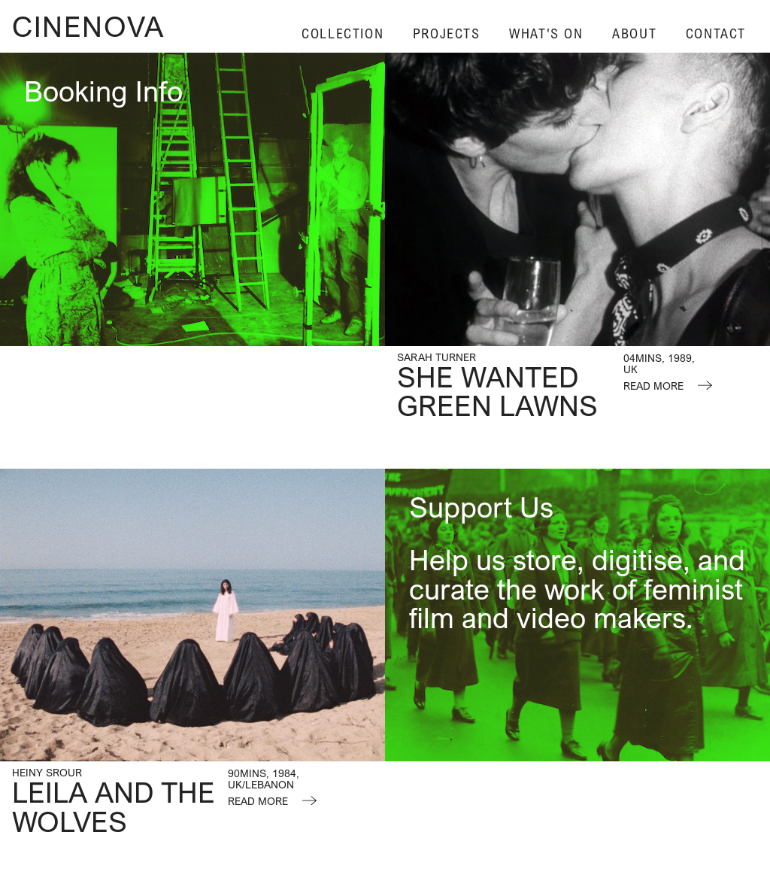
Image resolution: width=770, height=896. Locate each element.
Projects (446, 33)
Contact (716, 33)
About (634, 33)
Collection (342, 33)
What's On (546, 33)
